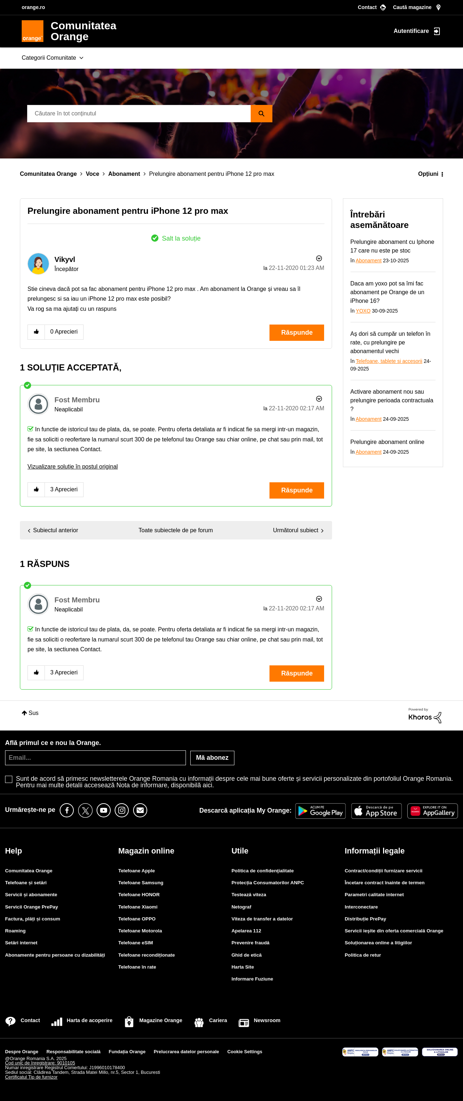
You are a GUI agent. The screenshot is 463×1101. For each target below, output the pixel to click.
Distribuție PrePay (365, 919)
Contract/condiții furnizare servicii (383, 870)
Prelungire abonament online (388, 442)
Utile (240, 850)
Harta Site (243, 967)
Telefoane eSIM (135, 942)
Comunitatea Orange (48, 174)
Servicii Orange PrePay (31, 907)
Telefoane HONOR (139, 894)
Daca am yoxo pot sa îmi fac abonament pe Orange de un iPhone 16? (388, 292)
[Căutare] (149, 113)
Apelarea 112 (246, 930)
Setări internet (21, 942)
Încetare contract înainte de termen (385, 882)
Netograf (241, 907)
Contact (367, 7)
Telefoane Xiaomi (137, 907)
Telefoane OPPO (137, 919)
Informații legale (375, 850)
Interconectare (361, 907)
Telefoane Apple (136, 870)
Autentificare (411, 30)
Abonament (124, 174)
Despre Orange (21, 1051)
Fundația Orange (127, 1051)
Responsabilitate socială (74, 1051)
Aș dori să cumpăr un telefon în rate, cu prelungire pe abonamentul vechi (390, 342)
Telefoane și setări (26, 882)
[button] (36, 332)
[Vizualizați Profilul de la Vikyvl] (64, 259)
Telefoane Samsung (140, 882)
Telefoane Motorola (140, 930)
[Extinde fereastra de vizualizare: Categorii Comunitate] (81, 58)
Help (13, 850)
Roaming (15, 930)
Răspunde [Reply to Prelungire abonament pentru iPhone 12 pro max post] (297, 332)
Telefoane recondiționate (146, 955)
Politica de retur (363, 955)
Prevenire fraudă (250, 942)
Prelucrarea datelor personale (186, 1051)
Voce (92, 174)
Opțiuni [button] (428, 174)
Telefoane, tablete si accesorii (389, 361)
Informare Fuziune (252, 979)
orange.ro (33, 7)
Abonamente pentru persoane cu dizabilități (55, 955)
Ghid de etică (247, 955)
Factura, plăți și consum (32, 919)
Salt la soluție (181, 238)
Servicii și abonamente (31, 894)
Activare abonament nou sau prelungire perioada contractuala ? (392, 400)
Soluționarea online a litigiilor (378, 942)
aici (207, 785)
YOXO (363, 311)
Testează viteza (249, 894)
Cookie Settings (244, 1051)
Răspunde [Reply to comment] (297, 490)
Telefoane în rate (137, 967)
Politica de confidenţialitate (263, 870)
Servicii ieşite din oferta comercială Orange (394, 930)
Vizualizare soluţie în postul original (72, 466)
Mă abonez (212, 757)
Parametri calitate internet (374, 894)
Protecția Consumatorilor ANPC (268, 882)
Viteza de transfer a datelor (262, 919)
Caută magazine (412, 7)
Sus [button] (34, 713)
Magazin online (146, 850)
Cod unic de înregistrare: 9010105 (40, 1063)
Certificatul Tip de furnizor (31, 1077)
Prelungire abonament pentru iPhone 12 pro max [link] (211, 174)
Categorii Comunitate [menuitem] (49, 58)
